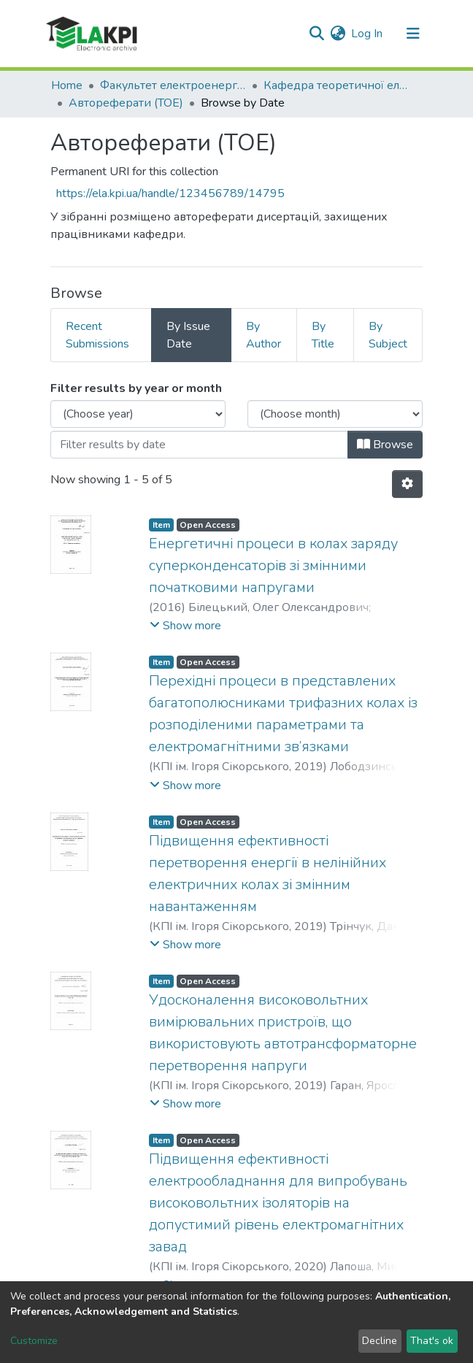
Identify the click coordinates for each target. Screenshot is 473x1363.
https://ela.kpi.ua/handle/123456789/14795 (170, 193)
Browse (385, 445)
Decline (379, 1341)
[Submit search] (316, 33)
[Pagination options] (407, 484)
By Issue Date (188, 335)
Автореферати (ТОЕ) (126, 103)
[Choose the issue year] (138, 414)
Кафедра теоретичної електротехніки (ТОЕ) (336, 85)
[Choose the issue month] (335, 414)
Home (66, 85)
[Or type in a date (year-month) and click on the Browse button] (199, 444)
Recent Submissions (97, 335)
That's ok (431, 1341)
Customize (34, 1341)
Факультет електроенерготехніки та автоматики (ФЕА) (173, 85)
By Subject (388, 335)
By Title (323, 335)
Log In (367, 34)
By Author (263, 335)
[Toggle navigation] (413, 33)
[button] (337, 33)
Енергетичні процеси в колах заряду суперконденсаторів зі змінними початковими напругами (273, 565)
